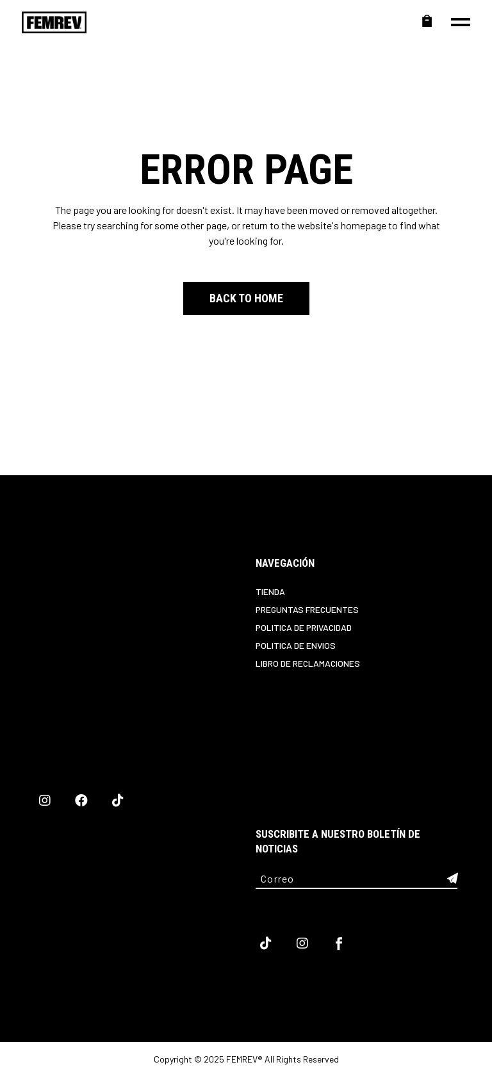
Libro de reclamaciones (308, 663)
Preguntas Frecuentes (307, 609)
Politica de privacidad (304, 627)
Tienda (270, 591)
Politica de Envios (296, 645)
